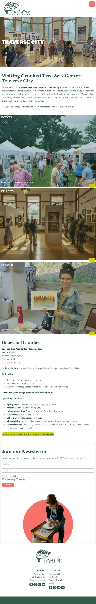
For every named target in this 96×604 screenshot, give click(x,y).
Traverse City (8, 479)
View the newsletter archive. (74, 458)
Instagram (35, 584)
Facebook (31, 584)
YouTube (39, 584)
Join (8, 484)
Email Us (43, 584)
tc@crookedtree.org (11, 362)
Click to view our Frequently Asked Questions (28, 434)
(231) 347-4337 (39, 574)
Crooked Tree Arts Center (16, 8)
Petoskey (21, 479)
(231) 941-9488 (54, 574)
